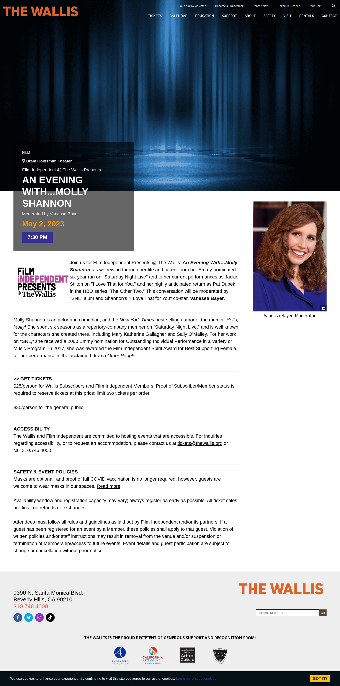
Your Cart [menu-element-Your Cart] (315, 5)
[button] (154, 15)
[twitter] (28, 617)
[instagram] (39, 617)
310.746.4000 (30, 606)
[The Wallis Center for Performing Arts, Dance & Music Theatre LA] (40, 11)
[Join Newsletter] (287, 612)
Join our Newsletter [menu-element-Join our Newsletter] (193, 5)
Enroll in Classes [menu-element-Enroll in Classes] (289, 5)
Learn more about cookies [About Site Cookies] (196, 678)
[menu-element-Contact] (327, 15)
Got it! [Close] (320, 678)
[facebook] (17, 617)
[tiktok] (50, 617)
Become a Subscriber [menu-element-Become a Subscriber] (229, 5)
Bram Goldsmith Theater (49, 161)
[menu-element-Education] (204, 15)
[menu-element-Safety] (269, 15)
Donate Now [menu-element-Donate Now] (260, 5)
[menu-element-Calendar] (178, 15)
